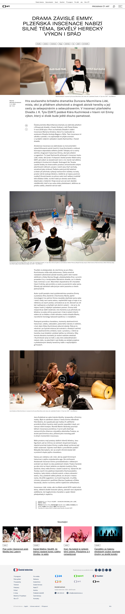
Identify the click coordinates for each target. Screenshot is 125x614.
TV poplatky (17, 582)
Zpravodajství (49, 2)
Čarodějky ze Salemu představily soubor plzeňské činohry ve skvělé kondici (107, 551)
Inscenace (53, 44)
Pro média (36, 576)
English (26, 606)
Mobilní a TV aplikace (20, 596)
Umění (66, 545)
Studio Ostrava (37, 585)
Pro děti (76, 2)
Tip (73, 44)
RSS (110, 606)
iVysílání (62, 2)
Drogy (60, 44)
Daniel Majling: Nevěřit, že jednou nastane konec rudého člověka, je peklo (47, 551)
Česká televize (40, 2)
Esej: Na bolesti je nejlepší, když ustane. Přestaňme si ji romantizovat (77, 551)
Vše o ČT (86, 2)
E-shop (16, 593)
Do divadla (85, 44)
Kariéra (35, 590)
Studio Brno (36, 582)
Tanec (5, 545)
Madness (67, 44)
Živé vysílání (17, 579)
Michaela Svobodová (15, 102)
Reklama (36, 579)
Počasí (16, 590)
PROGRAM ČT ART (100, 6)
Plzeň (78, 44)
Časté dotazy (37, 596)
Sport (56, 2)
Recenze (45, 44)
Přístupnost (45, 606)
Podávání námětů (38, 593)
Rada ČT (35, 587)
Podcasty (16, 587)
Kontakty (36, 598)
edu (82, 2)
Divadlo (39, 44)
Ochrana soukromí (34, 606)
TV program (69, 2)
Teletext (16, 585)
